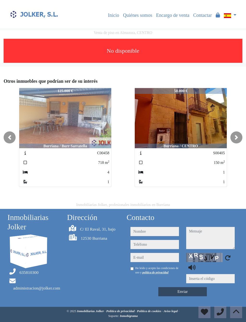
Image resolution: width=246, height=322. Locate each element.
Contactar (202, 15)
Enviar (183, 292)
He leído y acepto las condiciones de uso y (156, 270)
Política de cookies (149, 311)
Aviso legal (171, 311)
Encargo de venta (172, 15)
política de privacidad (155, 272)
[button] (10, 137)
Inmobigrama (129, 316)
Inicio (113, 15)
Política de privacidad (120, 311)
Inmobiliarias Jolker (91, 311)
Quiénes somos (137, 15)
